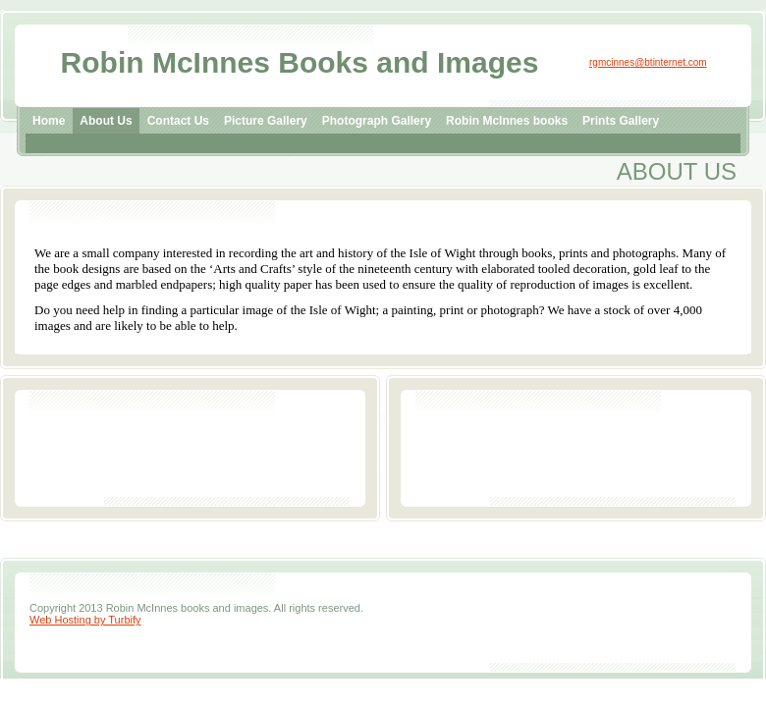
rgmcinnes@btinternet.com (648, 62)
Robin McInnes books (507, 121)
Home (48, 121)
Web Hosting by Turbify (85, 620)
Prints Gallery (620, 121)
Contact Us (178, 121)
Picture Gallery (265, 121)
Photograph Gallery (376, 121)
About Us (106, 121)
